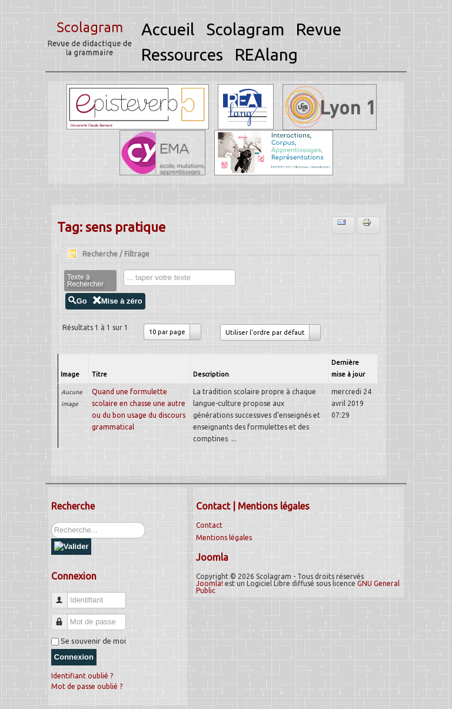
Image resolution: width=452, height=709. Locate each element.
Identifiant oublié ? (82, 676)
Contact (209, 525)
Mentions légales (224, 537)
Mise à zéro (117, 301)
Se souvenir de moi (93, 641)
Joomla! (209, 583)
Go (77, 301)
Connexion (74, 657)
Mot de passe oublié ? (86, 686)
